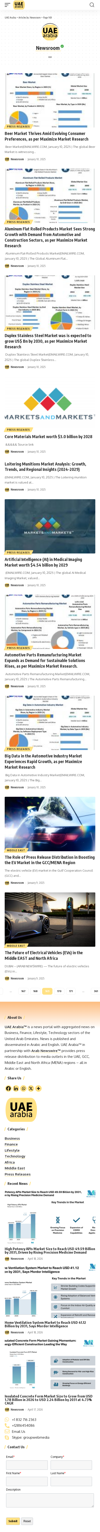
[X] (31, 1088)
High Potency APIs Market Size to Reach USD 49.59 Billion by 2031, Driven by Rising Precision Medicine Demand (50, 1250)
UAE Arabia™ (16, 1027)
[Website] (50, 57)
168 (35, 991)
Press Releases (18, 126)
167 (23, 991)
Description (13, 1489)
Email (10, 1457)
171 (71, 991)
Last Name (58, 1473)
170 (59, 991)
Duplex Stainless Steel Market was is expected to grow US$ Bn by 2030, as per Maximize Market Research (48, 341)
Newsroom (35, 17)
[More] (38, 1088)
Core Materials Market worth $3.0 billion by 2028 (48, 436)
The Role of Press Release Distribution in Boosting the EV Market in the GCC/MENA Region (50, 860)
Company (57, 1457)
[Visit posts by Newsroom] (7, 159)
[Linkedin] (16, 1088)
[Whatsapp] (23, 1088)
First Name (13, 1473)
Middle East (16, 850)
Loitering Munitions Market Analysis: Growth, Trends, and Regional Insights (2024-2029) (45, 466)
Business (12, 1138)
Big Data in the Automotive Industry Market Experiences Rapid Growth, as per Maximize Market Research (43, 761)
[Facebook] (8, 1088)
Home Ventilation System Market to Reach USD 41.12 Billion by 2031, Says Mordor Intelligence (45, 1324)
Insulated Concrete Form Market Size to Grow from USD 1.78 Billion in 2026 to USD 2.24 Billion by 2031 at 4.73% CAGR (49, 1399)
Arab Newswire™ (46, 1050)
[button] (9, 5)
